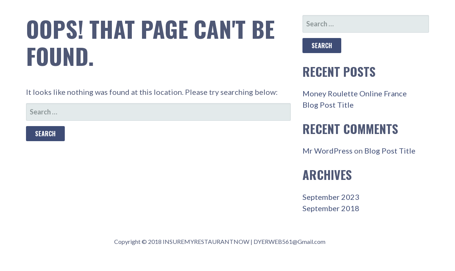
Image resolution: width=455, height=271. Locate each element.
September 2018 (330, 208)
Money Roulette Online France (354, 93)
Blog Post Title (328, 104)
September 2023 (330, 196)
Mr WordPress (327, 150)
